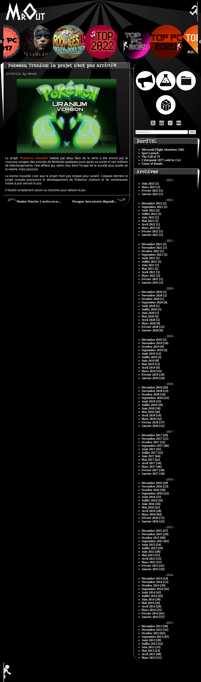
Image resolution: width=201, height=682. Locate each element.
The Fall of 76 (151, 156)
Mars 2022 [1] (151, 227)
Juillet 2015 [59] (152, 548)
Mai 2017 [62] (151, 459)
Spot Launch (150, 153)
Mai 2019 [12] (151, 364)
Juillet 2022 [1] (151, 213)
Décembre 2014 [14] (155, 578)
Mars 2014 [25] (152, 610)
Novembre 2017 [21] (155, 438)
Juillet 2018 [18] (152, 405)
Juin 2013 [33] (151, 647)
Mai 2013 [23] (151, 650)
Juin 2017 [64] (151, 456)
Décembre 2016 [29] (155, 483)
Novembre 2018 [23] (155, 391)
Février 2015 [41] (153, 565)
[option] (100, 42)
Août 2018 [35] (151, 401)
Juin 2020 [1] (150, 313)
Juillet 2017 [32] (152, 452)
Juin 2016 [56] (151, 504)
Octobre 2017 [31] (153, 442)
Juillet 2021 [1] (151, 261)
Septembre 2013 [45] (155, 636)
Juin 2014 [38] (151, 599)
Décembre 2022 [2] (154, 203)
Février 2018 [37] (153, 422)
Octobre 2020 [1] (153, 299)
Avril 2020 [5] (151, 319)
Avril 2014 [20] (151, 606)
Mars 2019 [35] (152, 371)
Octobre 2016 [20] (153, 490)
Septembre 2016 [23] (155, 493)
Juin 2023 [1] (150, 183)
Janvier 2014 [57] (153, 617)
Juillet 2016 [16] (152, 500)
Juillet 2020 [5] (151, 309)
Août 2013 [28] (151, 640)
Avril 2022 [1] (151, 224)
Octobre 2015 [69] (153, 537)
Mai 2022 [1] (150, 220)
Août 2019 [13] (151, 353)
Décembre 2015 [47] (155, 530)
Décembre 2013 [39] (155, 626)
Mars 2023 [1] (151, 187)
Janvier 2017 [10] (153, 473)
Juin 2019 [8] (150, 360)
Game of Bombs (152, 163)
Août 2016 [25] (151, 497)
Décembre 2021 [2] (154, 244)
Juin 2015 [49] (151, 551)
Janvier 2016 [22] (153, 521)
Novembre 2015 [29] (155, 534)
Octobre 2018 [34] (153, 394)
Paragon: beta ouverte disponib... (99, 200)
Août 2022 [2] (151, 210)
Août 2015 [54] (151, 544)
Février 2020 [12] (153, 326)
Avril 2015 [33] (151, 558)
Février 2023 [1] (152, 190)
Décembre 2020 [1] (154, 292)
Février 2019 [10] (153, 374)
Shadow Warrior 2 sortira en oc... (34, 200)
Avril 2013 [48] (151, 654)
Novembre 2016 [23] (155, 486)
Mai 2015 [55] (151, 555)
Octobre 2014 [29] (153, 585)
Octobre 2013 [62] (153, 633)
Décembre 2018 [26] (155, 387)
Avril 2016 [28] (151, 511)
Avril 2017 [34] (151, 463)
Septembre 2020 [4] (154, 302)
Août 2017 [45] (151, 449)
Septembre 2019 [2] (154, 350)
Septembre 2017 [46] (155, 445)
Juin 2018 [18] (151, 408)
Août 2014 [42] (151, 592)
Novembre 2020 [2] (154, 295)
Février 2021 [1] (152, 279)
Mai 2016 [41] (151, 507)
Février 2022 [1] (152, 231)
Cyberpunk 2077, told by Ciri (161, 160)
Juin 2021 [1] (150, 265)
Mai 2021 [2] (150, 268)
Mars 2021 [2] (151, 275)
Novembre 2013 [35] (155, 629)
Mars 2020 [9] (151, 323)
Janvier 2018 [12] (153, 425)
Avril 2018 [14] (151, 415)
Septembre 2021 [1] (154, 254)
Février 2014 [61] (153, 613)
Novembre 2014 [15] (155, 582)
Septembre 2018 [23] (155, 398)
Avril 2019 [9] (151, 367)
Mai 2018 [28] (151, 412)
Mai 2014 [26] (151, 603)
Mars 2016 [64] (152, 514)
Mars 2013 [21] (152, 657)
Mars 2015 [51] (152, 562)
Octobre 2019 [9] (153, 346)
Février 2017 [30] (153, 470)
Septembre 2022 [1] (154, 207)
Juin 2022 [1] (150, 217)
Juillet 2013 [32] (152, 643)
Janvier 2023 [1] (152, 194)
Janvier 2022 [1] (152, 234)
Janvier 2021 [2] (152, 282)
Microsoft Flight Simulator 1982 (163, 149)
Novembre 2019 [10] (155, 343)
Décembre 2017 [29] (155, 435)
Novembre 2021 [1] (154, 247)
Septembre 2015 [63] (155, 541)
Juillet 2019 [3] (151, 357)
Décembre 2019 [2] (154, 339)
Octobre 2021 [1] (153, 251)
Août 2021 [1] (151, 258)
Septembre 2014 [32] (155, 589)
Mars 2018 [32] (152, 418)
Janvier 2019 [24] (153, 378)
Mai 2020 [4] (150, 316)
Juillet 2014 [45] (152, 596)
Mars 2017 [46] (152, 466)
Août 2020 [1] (151, 306)
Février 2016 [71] (153, 518)
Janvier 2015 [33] (153, 569)
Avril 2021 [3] (151, 272)
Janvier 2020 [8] (152, 330)
